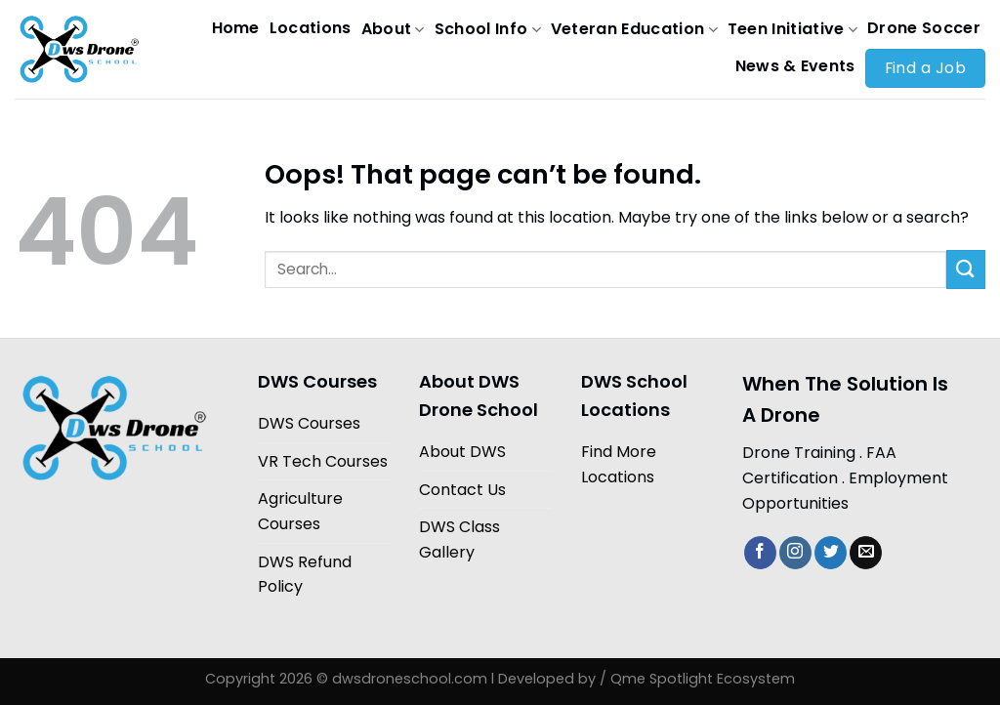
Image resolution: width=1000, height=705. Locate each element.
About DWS (462, 451)
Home (236, 28)
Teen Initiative (792, 29)
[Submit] (965, 269)
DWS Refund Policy (305, 575)
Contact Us (462, 489)
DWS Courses (309, 423)
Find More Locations (618, 464)
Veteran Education (634, 29)
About (393, 29)
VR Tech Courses (323, 461)
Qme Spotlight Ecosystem (702, 678)
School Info (488, 29)
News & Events (795, 66)
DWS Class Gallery (459, 539)
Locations (311, 28)
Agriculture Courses (300, 511)
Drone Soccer (923, 28)
